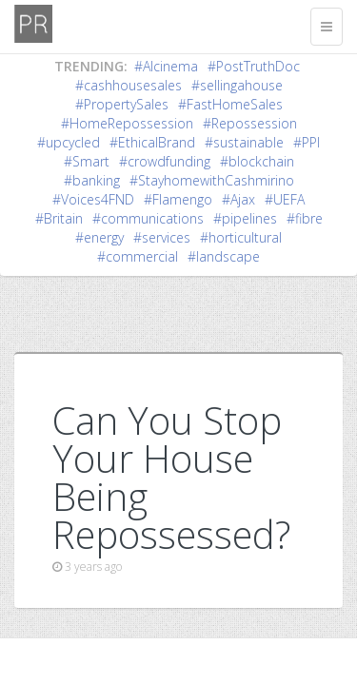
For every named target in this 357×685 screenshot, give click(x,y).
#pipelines (245, 218)
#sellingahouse (237, 85)
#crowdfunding (164, 161)
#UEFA (285, 199)
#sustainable (244, 142)
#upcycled (68, 142)
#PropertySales (122, 104)
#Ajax (238, 199)
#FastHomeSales (230, 104)
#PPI (306, 142)
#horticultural (241, 237)
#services (161, 237)
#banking (92, 180)
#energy (99, 237)
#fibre (305, 218)
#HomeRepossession (127, 123)
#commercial (137, 256)
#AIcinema (166, 66)
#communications (148, 218)
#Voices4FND (93, 199)
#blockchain (257, 161)
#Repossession (250, 123)
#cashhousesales (128, 85)
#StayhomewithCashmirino (211, 180)
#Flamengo (178, 199)
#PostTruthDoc (254, 66)
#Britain (59, 218)
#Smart (86, 161)
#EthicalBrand (152, 142)
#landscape (224, 256)
